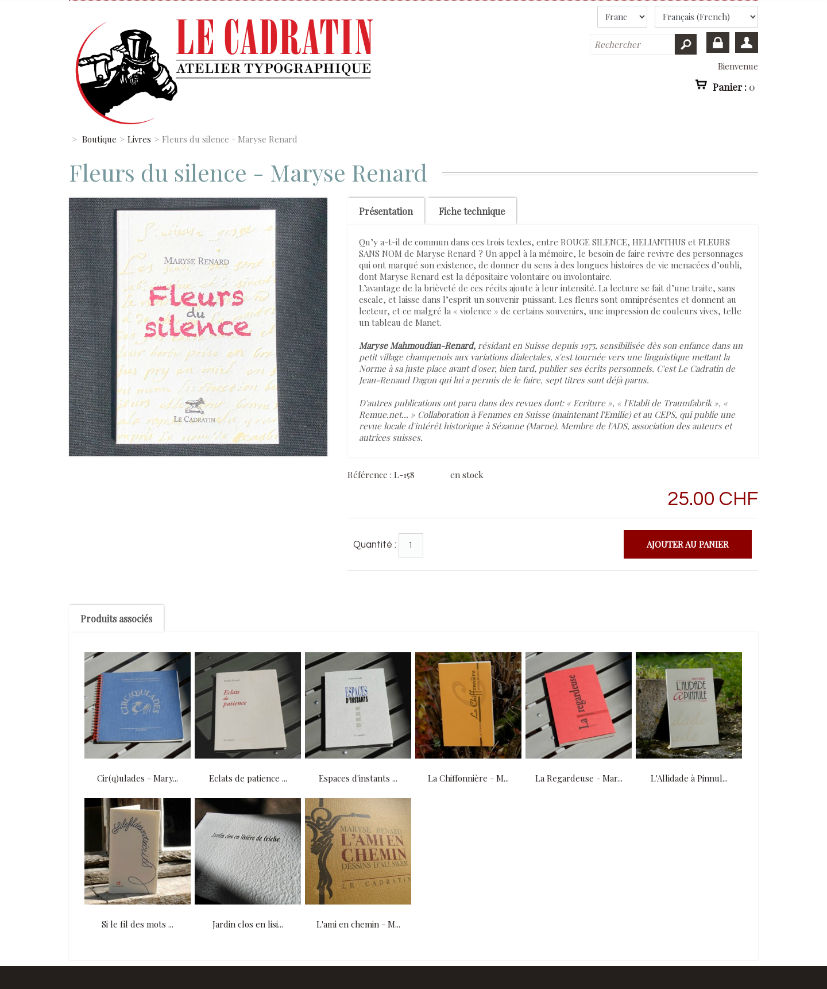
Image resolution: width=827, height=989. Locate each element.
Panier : (734, 86)
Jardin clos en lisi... (247, 924)
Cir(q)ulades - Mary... (137, 778)
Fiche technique (472, 211)
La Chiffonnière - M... (468, 778)
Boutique (99, 139)
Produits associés (116, 619)
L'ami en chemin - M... (358, 924)
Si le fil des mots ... (137, 924)
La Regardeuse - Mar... (579, 778)
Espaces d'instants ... (358, 778)
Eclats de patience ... (248, 778)
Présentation (386, 211)
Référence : (370, 474)
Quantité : (374, 545)
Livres (139, 139)
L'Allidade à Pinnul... (689, 778)
